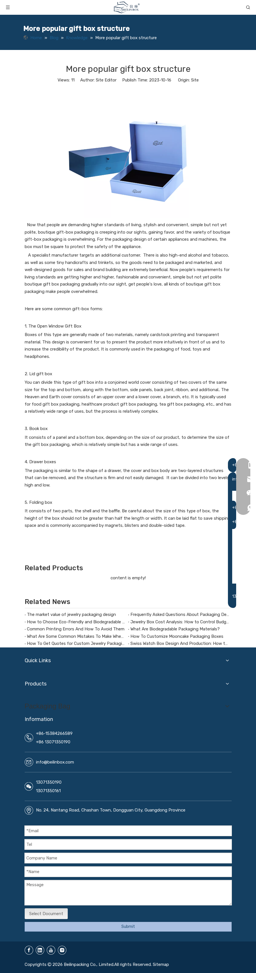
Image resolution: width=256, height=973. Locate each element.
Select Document (46, 913)
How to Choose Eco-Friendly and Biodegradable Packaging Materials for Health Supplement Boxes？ (76, 621)
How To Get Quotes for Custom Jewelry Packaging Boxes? (76, 643)
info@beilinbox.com (55, 762)
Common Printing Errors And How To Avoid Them (75, 629)
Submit (128, 926)
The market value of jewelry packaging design (71, 614)
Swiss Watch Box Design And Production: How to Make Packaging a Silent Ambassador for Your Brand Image (179, 643)
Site (195, 80)
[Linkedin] (40, 950)
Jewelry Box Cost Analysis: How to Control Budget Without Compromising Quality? (179, 621)
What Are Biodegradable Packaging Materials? (175, 629)
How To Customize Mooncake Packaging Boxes (176, 636)
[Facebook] (29, 950)
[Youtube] (51, 950)
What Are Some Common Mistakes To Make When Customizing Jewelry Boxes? (76, 636)
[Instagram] (62, 950)
